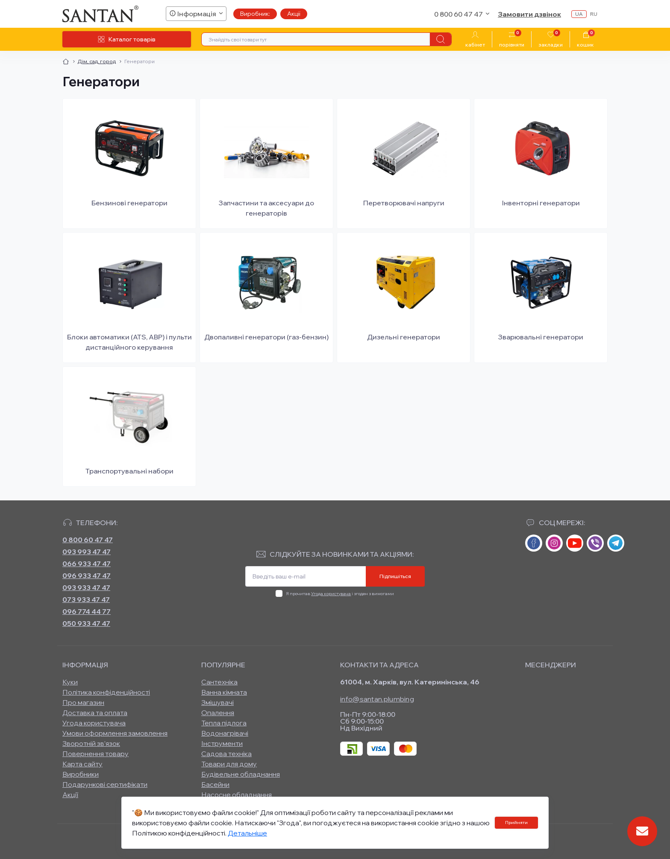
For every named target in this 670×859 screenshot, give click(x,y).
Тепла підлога (224, 723)
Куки (70, 682)
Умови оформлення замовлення (115, 733)
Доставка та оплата (94, 712)
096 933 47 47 (86, 575)
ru (593, 14)
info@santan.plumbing (377, 699)
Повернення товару (95, 753)
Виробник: (255, 14)
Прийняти (516, 822)
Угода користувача (331, 593)
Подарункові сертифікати (104, 784)
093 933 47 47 (86, 587)
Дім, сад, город (97, 61)
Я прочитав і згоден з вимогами (340, 593)
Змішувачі (217, 702)
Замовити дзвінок (529, 14)
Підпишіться (395, 576)
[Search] (440, 39)
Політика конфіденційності (106, 692)
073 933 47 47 (86, 599)
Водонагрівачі (224, 733)
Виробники (80, 774)
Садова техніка (226, 753)
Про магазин (83, 702)
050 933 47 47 (86, 623)
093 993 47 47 (86, 551)
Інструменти (222, 743)
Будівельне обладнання (240, 774)
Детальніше (247, 833)
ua (579, 14)
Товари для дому (229, 764)
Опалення (217, 712)
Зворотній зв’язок (91, 743)
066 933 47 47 (86, 563)
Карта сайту (82, 764)
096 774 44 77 (86, 611)
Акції (293, 14)
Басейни (215, 784)
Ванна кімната (224, 692)
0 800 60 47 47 (87, 539)
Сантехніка (219, 682)
